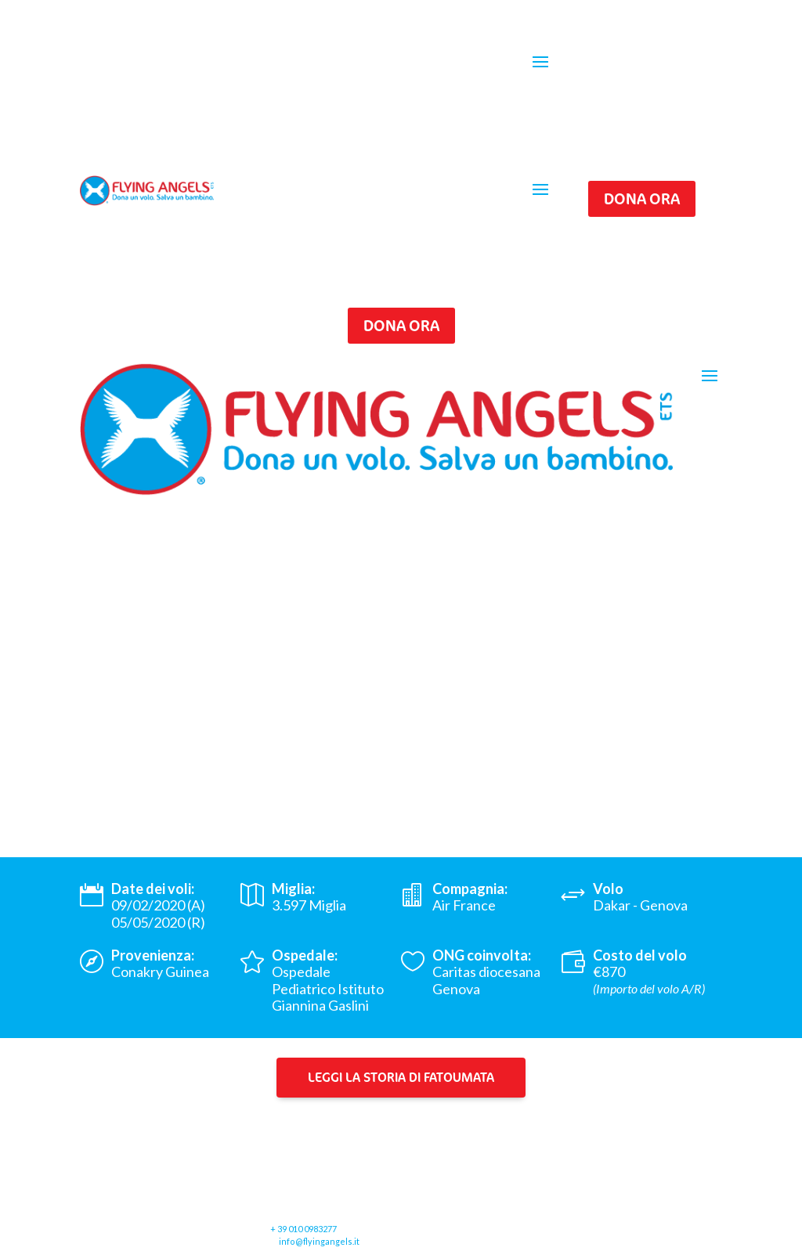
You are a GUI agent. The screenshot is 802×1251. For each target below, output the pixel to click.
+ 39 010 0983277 (303, 1229)
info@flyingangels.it (319, 1241)
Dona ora (642, 198)
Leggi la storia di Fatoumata (401, 1077)
